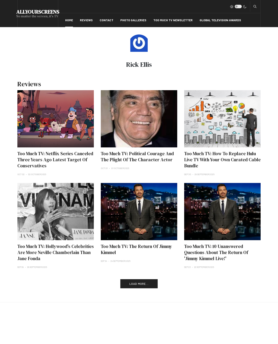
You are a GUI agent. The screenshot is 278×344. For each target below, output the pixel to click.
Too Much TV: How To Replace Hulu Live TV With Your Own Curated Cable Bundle (222, 159)
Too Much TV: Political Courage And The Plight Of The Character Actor (137, 156)
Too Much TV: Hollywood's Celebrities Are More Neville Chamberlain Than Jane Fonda (55, 252)
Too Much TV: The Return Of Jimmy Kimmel (136, 249)
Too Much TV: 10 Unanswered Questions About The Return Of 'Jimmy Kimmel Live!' (216, 252)
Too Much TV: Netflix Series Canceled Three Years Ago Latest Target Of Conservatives (55, 159)
